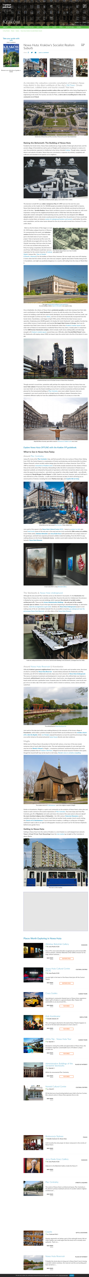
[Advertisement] (44, 35)
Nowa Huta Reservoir (40, 667)
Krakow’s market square (39, 332)
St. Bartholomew (51, 805)
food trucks (31, 531)
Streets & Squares (81, 1182)
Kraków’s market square (73, 325)
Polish (85, 1137)
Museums (84, 945)
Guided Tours (82, 994)
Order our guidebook (11, 42)
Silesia (48, 316)
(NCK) (52, 529)
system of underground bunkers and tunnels (58, 219)
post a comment (44, 52)
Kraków (67, 150)
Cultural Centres (81, 969)
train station (60, 834)
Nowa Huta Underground (51, 593)
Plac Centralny (53, 391)
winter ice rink (75, 529)
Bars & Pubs (83, 1017)
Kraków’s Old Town (46, 750)
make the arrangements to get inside (40, 606)
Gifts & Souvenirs (81, 1232)
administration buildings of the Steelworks (57, 304)
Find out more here (63, 1275)
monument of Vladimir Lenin (65, 441)
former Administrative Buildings (53, 602)
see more (50, 958)
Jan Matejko (45, 735)
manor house (53, 737)
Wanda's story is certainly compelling (69, 753)
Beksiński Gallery (62, 586)
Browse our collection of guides (10, 70)
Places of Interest (81, 1064)
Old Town (70, 85)
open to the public (57, 306)
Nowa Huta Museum (64, 611)
